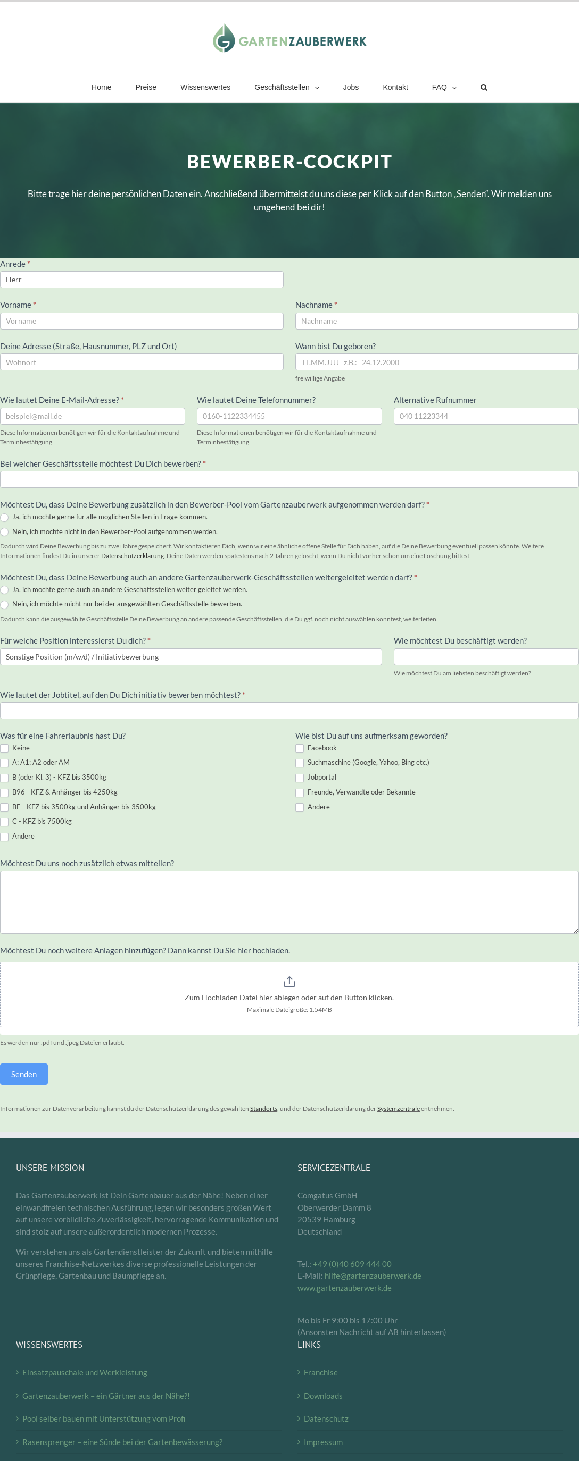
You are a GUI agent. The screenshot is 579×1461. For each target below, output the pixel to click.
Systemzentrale (398, 1108)
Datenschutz (326, 1418)
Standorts (263, 1108)
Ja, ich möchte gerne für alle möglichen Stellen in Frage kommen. (104, 517)
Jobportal (315, 777)
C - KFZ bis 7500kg (36, 821)
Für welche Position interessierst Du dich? (75, 640)
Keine (15, 748)
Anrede (15, 263)
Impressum (323, 1442)
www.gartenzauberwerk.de (344, 1288)
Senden (24, 1074)
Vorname (18, 304)
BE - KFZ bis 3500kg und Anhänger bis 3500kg (78, 807)
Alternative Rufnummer (435, 399)
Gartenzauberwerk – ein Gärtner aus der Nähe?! (106, 1395)
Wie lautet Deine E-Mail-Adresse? (62, 399)
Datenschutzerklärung (132, 556)
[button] (483, 87)
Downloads (323, 1395)
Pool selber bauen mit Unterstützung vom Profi (104, 1418)
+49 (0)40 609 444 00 (352, 1264)
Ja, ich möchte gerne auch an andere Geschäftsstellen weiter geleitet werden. (123, 590)
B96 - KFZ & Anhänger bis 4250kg (59, 792)
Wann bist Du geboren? (335, 346)
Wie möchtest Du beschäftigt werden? (460, 640)
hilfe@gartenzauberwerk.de (373, 1275)
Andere (17, 836)
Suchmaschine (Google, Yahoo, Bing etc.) (362, 762)
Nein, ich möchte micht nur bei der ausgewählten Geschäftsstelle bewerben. (121, 604)
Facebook (316, 748)
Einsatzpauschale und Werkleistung (84, 1372)
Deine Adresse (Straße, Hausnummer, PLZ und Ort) (89, 346)
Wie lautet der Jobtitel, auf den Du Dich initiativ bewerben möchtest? (122, 694)
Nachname (316, 304)
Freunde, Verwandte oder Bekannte (355, 792)
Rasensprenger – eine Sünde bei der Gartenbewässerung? (122, 1442)
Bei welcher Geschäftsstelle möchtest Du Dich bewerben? (103, 463)
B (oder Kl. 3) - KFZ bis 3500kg (53, 777)
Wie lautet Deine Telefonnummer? (256, 399)
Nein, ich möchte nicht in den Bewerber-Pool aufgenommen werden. (109, 532)
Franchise (321, 1372)
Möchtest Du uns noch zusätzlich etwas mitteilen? (87, 863)
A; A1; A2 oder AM (35, 762)
